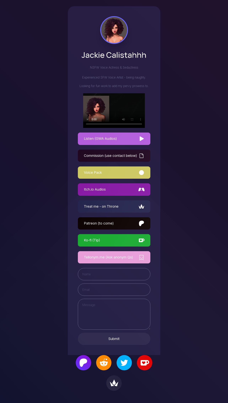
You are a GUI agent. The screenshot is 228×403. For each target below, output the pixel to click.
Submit (114, 339)
